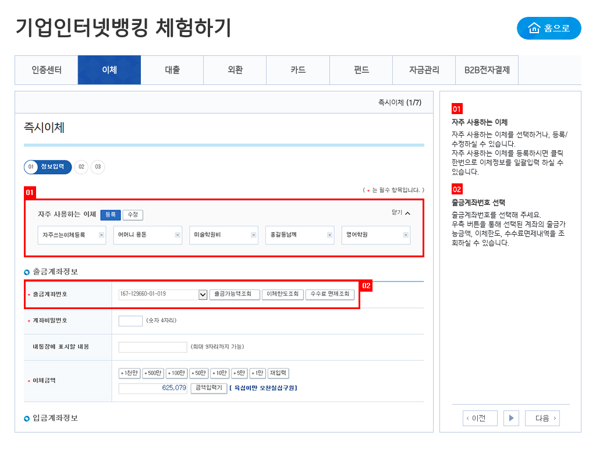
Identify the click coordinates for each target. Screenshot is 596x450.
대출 (172, 70)
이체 (109, 70)
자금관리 (424, 70)
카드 (298, 70)
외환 (235, 70)
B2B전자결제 (487, 70)
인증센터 (46, 70)
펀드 (361, 70)
